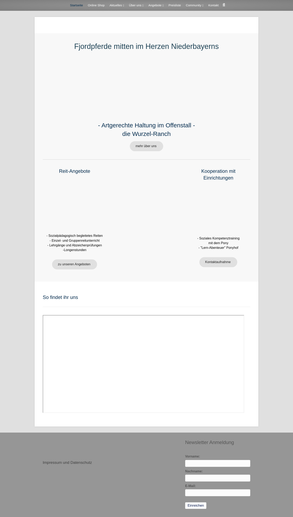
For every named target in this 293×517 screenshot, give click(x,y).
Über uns (135, 5)
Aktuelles (115, 5)
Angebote (154, 5)
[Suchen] (223, 5)
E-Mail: (190, 486)
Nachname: (194, 471)
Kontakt (213, 5)
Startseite (76, 5)
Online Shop (96, 5)
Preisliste (174, 5)
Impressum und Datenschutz (67, 462)
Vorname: (192, 456)
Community (193, 5)
